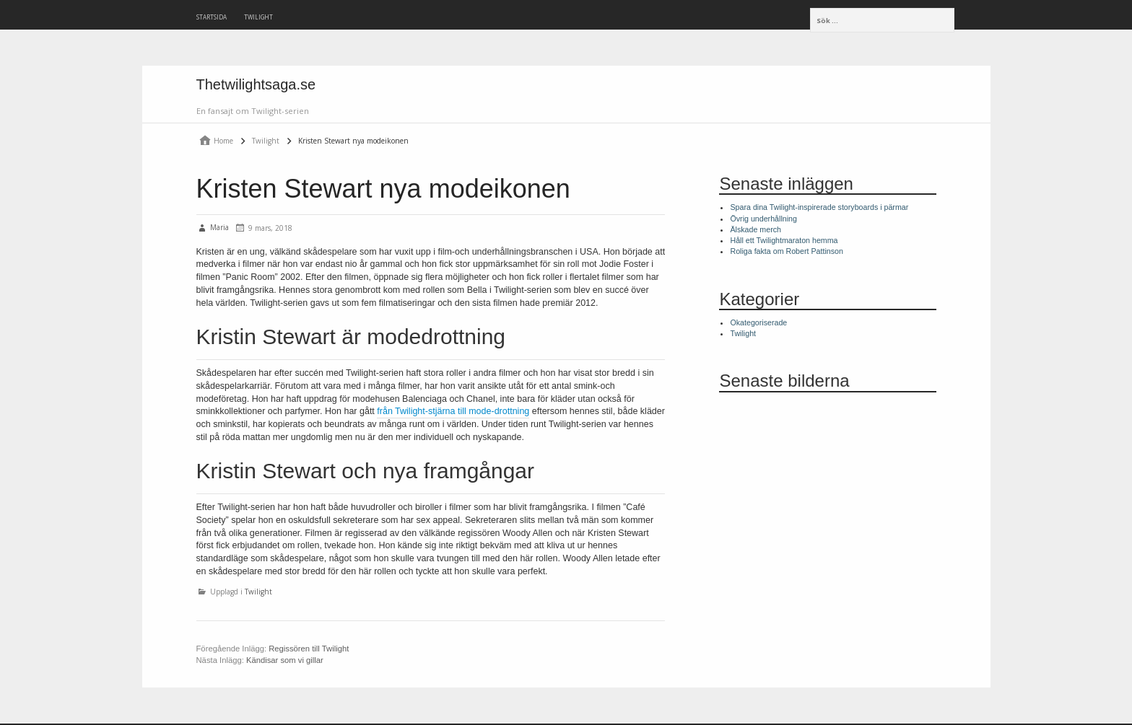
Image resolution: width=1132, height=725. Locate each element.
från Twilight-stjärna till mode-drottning (453, 411)
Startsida (211, 17)
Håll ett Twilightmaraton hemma (783, 240)
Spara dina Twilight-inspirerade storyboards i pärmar (819, 207)
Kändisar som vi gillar (284, 660)
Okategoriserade (758, 322)
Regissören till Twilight (309, 648)
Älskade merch (755, 229)
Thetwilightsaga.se (256, 84)
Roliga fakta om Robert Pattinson (786, 251)
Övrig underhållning (763, 218)
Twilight (258, 17)
